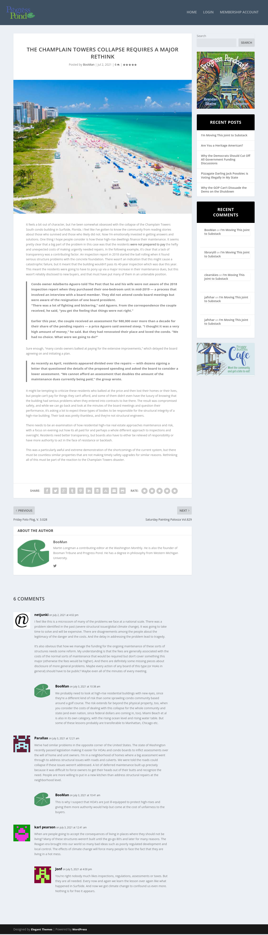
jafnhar (209, 298)
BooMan (89, 66)
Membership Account (239, 13)
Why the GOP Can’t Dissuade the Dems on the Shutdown (224, 190)
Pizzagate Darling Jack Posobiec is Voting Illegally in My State (224, 176)
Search (201, 37)
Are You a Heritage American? (222, 146)
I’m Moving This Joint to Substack (224, 136)
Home (192, 13)
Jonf (58, 869)
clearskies (211, 276)
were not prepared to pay (147, 245)
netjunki (41, 615)
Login (208, 13)
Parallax (41, 739)
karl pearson (44, 828)
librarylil (210, 253)
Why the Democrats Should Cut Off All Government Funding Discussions (225, 160)
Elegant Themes (41, 930)
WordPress (79, 930)
